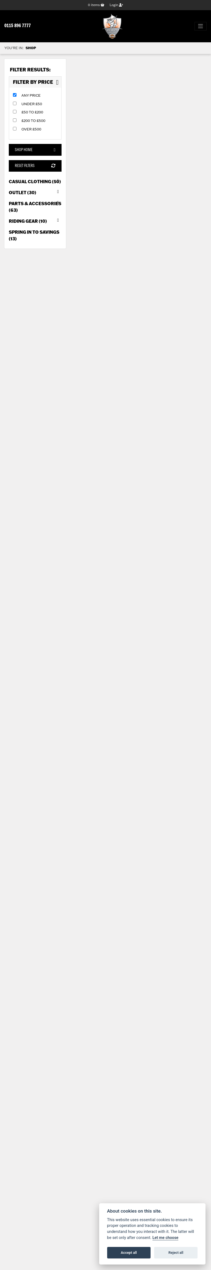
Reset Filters (35, 165)
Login (116, 5)
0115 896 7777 (17, 26)
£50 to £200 (32, 112)
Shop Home (35, 149)
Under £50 (31, 104)
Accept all (129, 1252)
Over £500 (31, 129)
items (96, 5)
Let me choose (165, 1237)
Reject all (175, 1252)
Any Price (31, 95)
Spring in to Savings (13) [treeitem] (34, 235)
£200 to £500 (33, 120)
